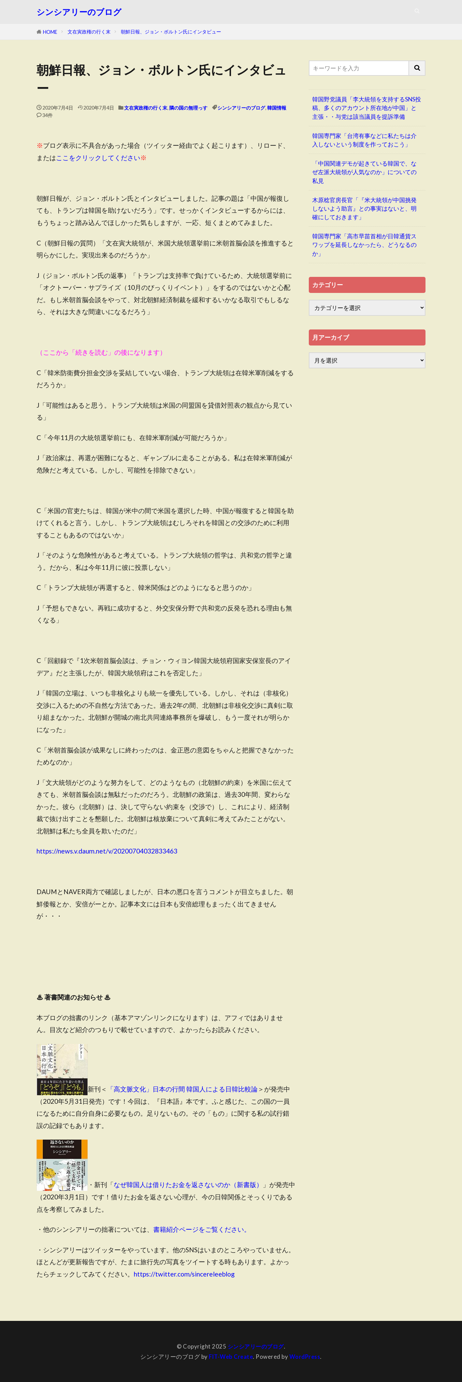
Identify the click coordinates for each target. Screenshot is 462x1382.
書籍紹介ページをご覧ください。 (201, 1229)
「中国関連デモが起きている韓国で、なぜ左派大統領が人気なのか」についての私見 (364, 172)
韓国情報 (276, 108)
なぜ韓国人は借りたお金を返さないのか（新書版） (188, 1185)
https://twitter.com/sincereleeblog (184, 1274)
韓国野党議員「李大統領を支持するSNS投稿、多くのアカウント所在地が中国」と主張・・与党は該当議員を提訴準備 (366, 108)
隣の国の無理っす (188, 108)
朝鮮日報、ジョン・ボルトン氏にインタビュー (171, 31)
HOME (50, 32)
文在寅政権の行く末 (89, 31)
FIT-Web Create (230, 1356)
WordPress (306, 1356)
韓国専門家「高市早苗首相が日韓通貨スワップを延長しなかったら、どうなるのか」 (364, 244)
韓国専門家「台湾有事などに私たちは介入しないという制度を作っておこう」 (364, 140)
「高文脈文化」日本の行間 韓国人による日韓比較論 (182, 1089)
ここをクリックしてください (98, 157)
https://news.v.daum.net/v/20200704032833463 (107, 851)
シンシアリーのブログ (79, 12)
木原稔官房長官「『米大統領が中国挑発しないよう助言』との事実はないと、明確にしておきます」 (364, 208)
